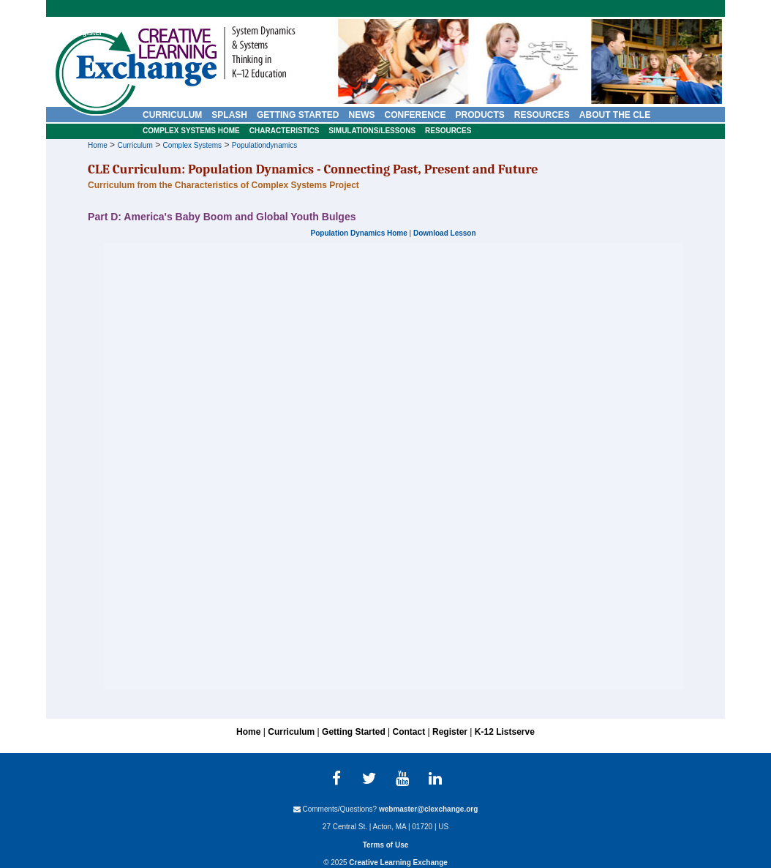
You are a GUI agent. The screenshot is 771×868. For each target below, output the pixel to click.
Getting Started (354, 732)
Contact (53, 33)
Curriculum (134, 145)
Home (98, 145)
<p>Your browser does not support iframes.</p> (393, 466)
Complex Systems (192, 145)
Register (87, 33)
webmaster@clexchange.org (428, 809)
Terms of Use (386, 845)
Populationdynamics (265, 145)
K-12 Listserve (505, 732)
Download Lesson (444, 233)
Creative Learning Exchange (398, 862)
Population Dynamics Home (359, 233)
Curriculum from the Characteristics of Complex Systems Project (223, 185)
